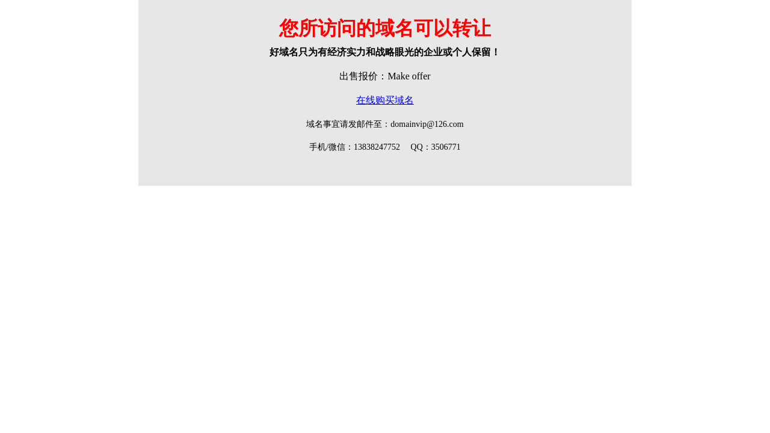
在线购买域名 (385, 100)
